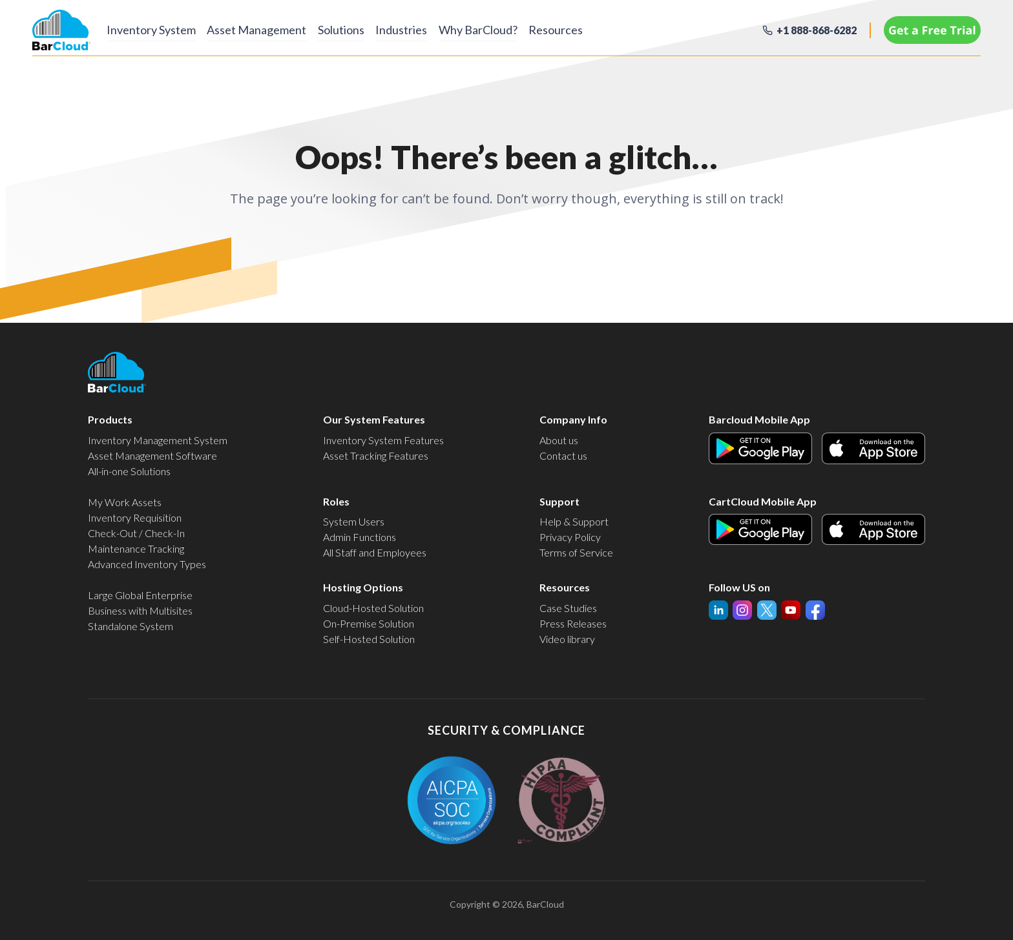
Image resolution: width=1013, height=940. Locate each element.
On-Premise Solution (368, 623)
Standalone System (130, 626)
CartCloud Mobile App (763, 501)
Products (110, 419)
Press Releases (573, 623)
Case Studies (568, 608)
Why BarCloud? (505, 29)
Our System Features (374, 419)
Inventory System (151, 29)
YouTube (742, 608)
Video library (567, 639)
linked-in (718, 611)
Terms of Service (576, 552)
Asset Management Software (152, 455)
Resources (590, 29)
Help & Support (574, 521)
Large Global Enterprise (140, 595)
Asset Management (263, 29)
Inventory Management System (157, 440)
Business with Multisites (140, 610)
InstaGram (767, 608)
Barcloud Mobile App (759, 419)
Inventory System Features (383, 440)
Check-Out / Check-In (136, 533)
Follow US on (739, 587)
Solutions (354, 29)
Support (559, 501)
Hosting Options (363, 587)
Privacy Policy (570, 537)
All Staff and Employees (374, 552)
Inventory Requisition (135, 517)
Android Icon (737, 440)
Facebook (815, 608)
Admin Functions (359, 537)
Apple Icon (845, 440)
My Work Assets (125, 502)
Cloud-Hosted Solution (373, 608)
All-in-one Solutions (129, 471)
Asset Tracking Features (375, 455)
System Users (353, 521)
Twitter (790, 608)
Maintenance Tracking (136, 548)
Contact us (563, 455)
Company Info (573, 419)
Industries (422, 29)
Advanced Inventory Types (147, 564)
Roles (336, 501)
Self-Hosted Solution (369, 639)
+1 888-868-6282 (817, 30)
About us (558, 440)
